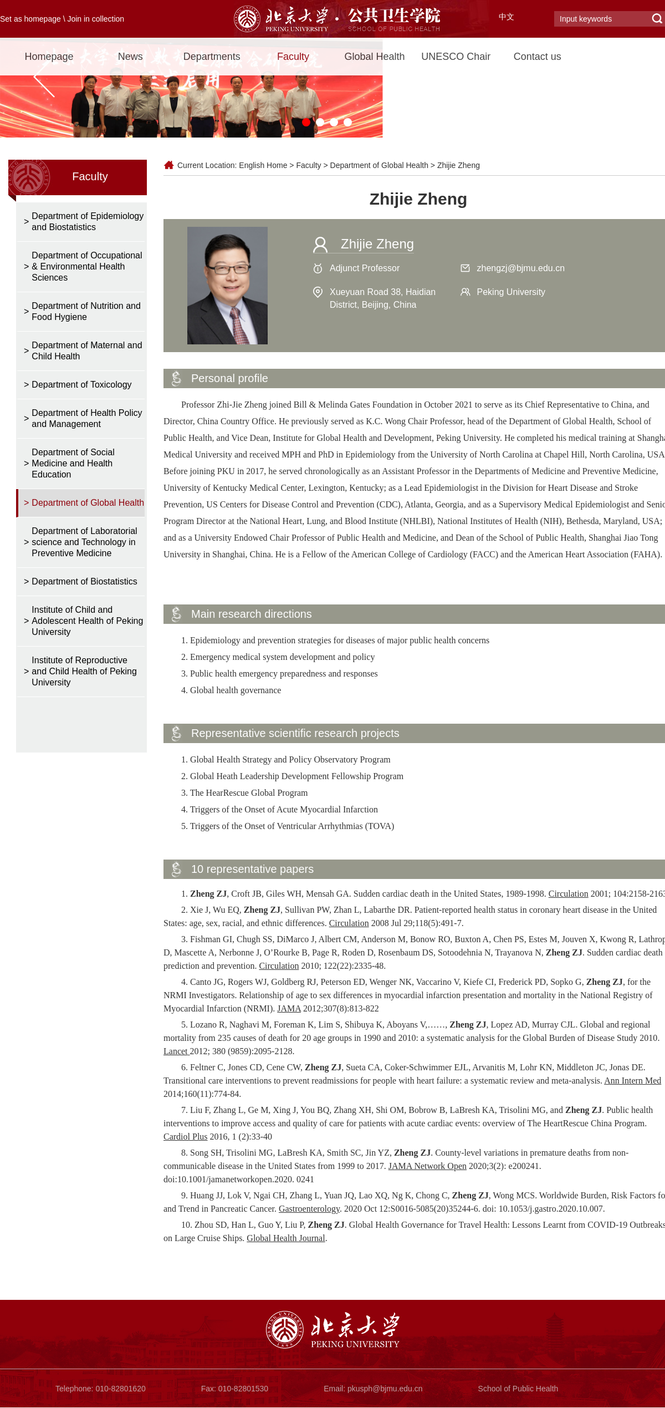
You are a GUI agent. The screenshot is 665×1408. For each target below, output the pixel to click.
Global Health (374, 56)
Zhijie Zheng (458, 165)
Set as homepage (30, 18)
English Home (263, 165)
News (130, 56)
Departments (212, 56)
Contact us (537, 56)
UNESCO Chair (455, 56)
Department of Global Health (379, 165)
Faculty (293, 56)
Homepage (48, 56)
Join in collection (95, 18)
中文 (506, 16)
